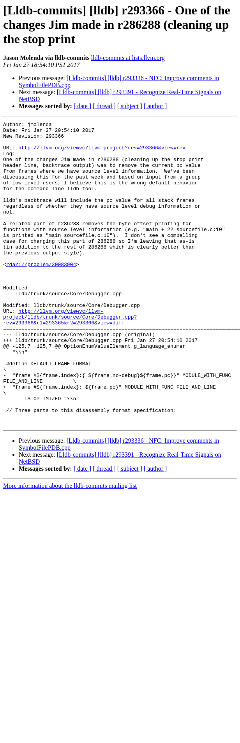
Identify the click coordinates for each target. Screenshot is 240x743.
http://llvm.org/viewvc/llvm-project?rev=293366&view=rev (101, 153)
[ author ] (155, 106)
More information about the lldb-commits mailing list (70, 546)
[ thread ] (104, 106)
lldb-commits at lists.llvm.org (128, 57)
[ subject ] (129, 106)
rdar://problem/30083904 (41, 293)
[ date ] (82, 106)
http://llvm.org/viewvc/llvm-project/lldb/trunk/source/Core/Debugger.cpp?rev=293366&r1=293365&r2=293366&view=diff (70, 356)
